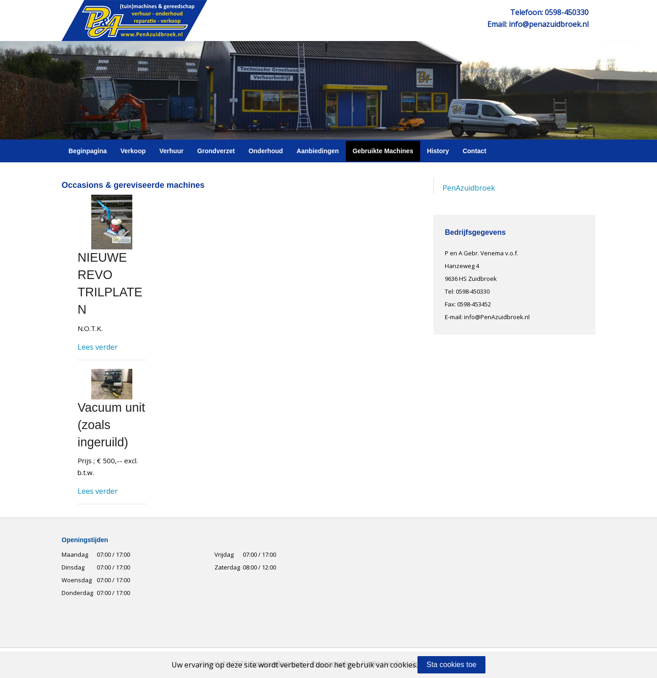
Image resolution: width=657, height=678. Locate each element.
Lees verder (98, 347)
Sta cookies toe (451, 664)
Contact (474, 151)
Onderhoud (266, 151)
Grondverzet (216, 151)
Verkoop (133, 151)
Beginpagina (87, 151)
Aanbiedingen (318, 151)
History (438, 151)
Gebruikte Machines (383, 151)
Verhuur (171, 151)
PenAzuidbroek (469, 188)
